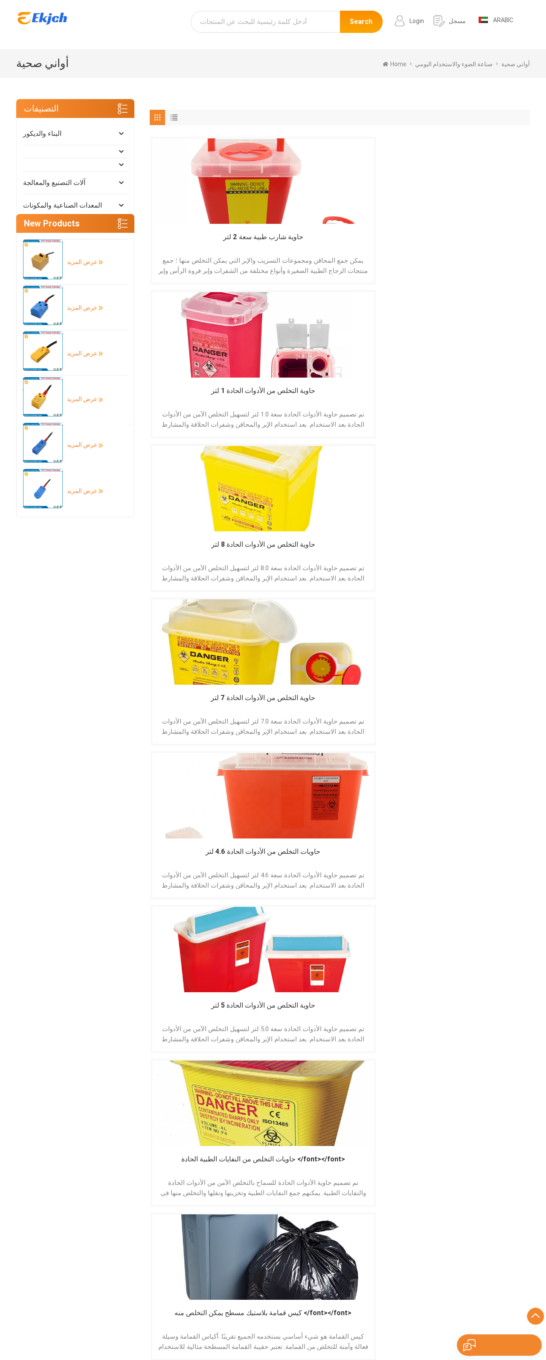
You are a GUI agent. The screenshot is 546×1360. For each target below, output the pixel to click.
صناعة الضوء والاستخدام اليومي (67, 341)
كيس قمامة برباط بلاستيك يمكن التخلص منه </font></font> (196, 865)
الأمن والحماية (42, 296)
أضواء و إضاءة (43, 318)
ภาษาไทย (365, 1332)
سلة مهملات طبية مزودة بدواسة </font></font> (387, 709)
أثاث (29, 273)
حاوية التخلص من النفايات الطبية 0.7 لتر (484, 709)
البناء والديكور (42, 133)
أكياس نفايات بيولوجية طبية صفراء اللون (484, 864)
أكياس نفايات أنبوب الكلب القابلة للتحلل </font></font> (292, 865)
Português (148, 1332)
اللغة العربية (333, 1332)
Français (208, 1332)
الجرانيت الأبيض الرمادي (338, 1294)
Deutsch (180, 1332)
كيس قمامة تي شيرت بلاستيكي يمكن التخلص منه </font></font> (387, 865)
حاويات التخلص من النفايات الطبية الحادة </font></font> (387, 398)
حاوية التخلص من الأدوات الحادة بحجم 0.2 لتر (195, 709)
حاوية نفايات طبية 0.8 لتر (291, 704)
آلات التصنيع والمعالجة (54, 183)
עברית (514, 1332)
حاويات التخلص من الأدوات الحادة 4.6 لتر (195, 398)
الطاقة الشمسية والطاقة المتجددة (71, 250)
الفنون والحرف (44, 409)
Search (361, 25)
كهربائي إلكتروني (46, 228)
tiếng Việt (451, 1332)
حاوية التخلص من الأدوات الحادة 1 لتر (291, 242)
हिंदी (256, 1332)
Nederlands (417, 1332)
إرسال (114, 1162)
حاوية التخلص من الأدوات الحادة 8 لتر (387, 242)
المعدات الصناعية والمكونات (62, 205)
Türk (389, 1332)
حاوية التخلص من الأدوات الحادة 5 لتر (291, 398)
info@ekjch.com (465, 1278)
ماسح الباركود (326, 1282)
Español (117, 1332)
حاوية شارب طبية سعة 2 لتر (195, 242)
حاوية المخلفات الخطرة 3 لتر (291, 553)
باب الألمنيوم (324, 1258)
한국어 (303, 1332)
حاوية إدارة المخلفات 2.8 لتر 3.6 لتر (387, 553)
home (395, 64)
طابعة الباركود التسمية (336, 1270)
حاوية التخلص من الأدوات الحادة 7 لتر (484, 242)
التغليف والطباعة (47, 364)
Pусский (277, 1332)
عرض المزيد (79, 482)
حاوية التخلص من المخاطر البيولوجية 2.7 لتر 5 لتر (484, 553)
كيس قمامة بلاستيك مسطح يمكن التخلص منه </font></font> (484, 398)
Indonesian (485, 1332)
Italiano (236, 1332)
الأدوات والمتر (42, 386)
